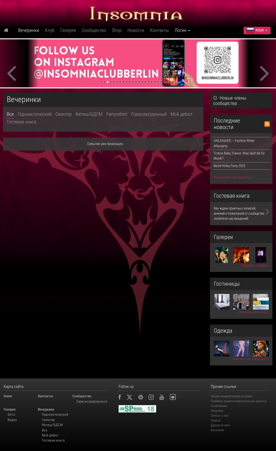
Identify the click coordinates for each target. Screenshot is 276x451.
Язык (257, 30)
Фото (11, 414)
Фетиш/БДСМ (88, 114)
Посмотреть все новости (233, 177)
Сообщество (94, 30)
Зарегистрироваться (91, 401)
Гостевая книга (21, 122)
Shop (117, 30)
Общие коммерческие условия (232, 396)
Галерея (68, 30)
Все (10, 114)
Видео (12, 420)
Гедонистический (35, 114)
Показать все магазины (250, 359)
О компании (219, 406)
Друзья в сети (220, 425)
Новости (135, 30)
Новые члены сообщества (229, 100)
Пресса (216, 420)
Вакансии (217, 430)
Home (8, 396)
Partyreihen (116, 114)
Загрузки (217, 411)
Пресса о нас (220, 415)
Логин (182, 30)
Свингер (63, 114)
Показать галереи (255, 265)
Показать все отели (254, 312)
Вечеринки (28, 30)
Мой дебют (182, 114)
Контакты (159, 30)
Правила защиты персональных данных (239, 401)
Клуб (49, 30)
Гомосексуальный (149, 114)
